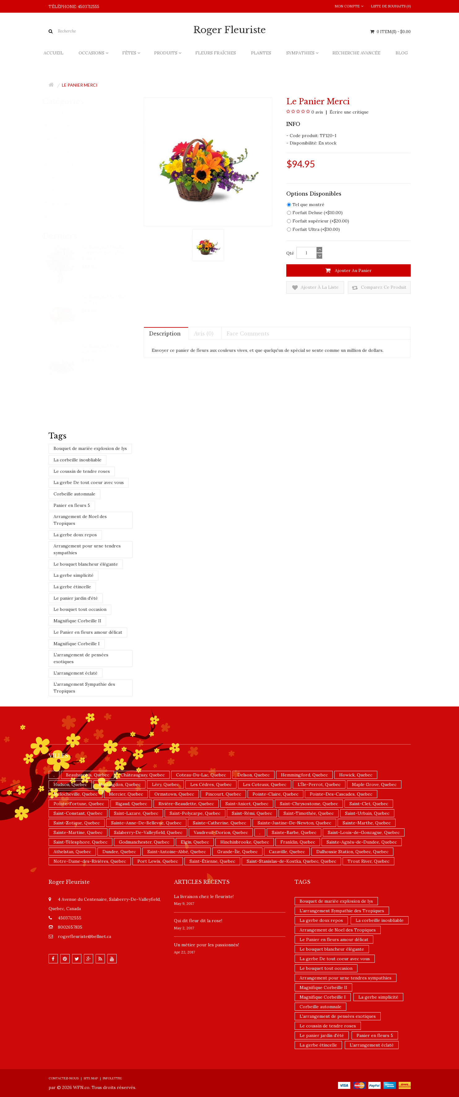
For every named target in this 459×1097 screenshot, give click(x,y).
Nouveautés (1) (64, 216)
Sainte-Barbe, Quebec (294, 832)
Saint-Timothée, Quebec (309, 813)
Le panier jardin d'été (76, 598)
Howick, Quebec (355, 775)
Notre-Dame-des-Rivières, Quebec (90, 861)
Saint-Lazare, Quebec (136, 813)
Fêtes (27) (59, 177)
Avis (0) (204, 333)
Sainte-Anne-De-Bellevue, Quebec (146, 823)
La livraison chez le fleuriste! (204, 896)
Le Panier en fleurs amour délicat (88, 632)
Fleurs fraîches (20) (68, 125)
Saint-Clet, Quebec (368, 803)
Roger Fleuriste (229, 30)
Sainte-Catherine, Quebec (219, 823)
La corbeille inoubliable (78, 460)
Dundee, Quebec (119, 851)
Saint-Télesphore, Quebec (80, 842)
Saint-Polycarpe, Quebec (195, 813)
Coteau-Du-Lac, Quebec (201, 775)
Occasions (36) (64, 164)
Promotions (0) (64, 203)
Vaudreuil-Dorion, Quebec (221, 832)
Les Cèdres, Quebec (211, 784)
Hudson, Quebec (70, 784)
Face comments (248, 333)
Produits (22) (62, 190)
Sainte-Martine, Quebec (78, 832)
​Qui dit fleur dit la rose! (198, 920)
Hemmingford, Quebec (304, 775)
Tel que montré (305, 204)
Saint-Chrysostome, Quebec (309, 803)
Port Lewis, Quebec (157, 861)
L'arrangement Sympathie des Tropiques (84, 687)
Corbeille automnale (74, 494)
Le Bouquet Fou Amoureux (100, 348)
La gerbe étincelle (72, 587)
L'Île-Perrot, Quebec (319, 784)
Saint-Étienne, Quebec (212, 861)
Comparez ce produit (379, 288)
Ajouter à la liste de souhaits (315, 288)
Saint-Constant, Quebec (78, 813)
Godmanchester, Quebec (144, 842)
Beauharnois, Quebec (87, 775)
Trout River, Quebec (368, 861)
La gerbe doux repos (75, 535)
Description (165, 333)
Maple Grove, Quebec (374, 784)
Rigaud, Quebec (131, 803)
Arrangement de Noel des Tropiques (80, 520)
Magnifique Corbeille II (77, 621)
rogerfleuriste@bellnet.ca (84, 936)
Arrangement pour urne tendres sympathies (87, 549)
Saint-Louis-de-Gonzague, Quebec (364, 832)
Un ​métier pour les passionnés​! (206, 945)
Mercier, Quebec (126, 794)
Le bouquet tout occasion (80, 609)
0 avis (317, 112)
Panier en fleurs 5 (72, 505)
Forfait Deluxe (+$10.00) (315, 212)
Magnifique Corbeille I (77, 643)
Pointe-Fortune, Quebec (79, 803)
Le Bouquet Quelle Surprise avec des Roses (103, 252)
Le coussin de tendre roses (82, 471)
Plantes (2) (60, 138)
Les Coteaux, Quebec (264, 784)
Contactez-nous (64, 1078)
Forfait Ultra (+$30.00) (313, 229)
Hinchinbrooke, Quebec (244, 842)
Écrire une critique (348, 112)
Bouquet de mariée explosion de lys (90, 448)
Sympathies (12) (65, 151)
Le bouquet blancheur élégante (86, 564)
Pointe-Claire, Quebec (275, 794)
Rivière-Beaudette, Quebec (186, 803)
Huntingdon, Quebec (119, 784)
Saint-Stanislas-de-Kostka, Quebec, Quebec (291, 861)
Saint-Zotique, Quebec (77, 823)
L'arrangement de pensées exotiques (81, 658)
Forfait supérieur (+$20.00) (318, 221)
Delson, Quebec (253, 775)
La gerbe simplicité (73, 575)
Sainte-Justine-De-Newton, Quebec (294, 823)
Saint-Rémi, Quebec (252, 813)
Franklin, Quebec (297, 842)
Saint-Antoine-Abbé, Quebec (176, 851)
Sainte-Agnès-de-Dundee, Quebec (362, 842)
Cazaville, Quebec (287, 851)
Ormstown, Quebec (174, 794)
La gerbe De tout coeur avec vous (89, 482)
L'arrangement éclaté (75, 673)
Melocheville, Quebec (75, 794)
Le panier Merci (79, 85)
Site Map (91, 1078)
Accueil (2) (59, 112)
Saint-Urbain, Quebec (367, 813)
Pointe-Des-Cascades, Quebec (341, 794)
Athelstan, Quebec (72, 851)
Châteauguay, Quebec (143, 775)
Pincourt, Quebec (223, 794)
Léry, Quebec (165, 784)
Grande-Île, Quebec (237, 851)
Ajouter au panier (348, 270)
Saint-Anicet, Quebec (246, 803)
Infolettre (112, 1078)
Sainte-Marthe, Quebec (367, 823)
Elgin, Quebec (195, 842)
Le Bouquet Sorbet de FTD (104, 298)
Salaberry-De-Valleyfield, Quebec (148, 832)
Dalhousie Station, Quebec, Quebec (352, 851)
